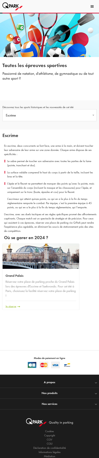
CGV (49, 439)
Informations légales (49, 452)
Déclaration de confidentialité (49, 448)
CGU (49, 443)
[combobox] (49, 116)
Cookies (49, 431)
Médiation (49, 456)
